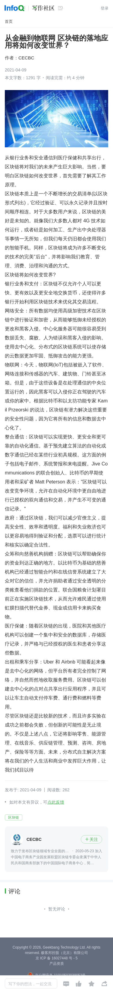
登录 (104, 8)
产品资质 (56, 963)
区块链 (13, 817)
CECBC (26, 57)
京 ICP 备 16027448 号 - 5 (57, 958)
